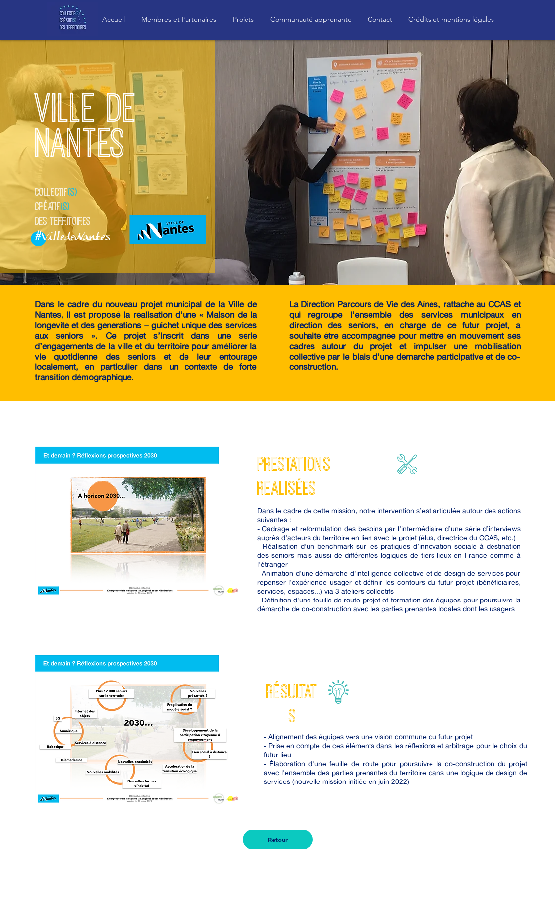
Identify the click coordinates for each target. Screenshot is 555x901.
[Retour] (278, 839)
